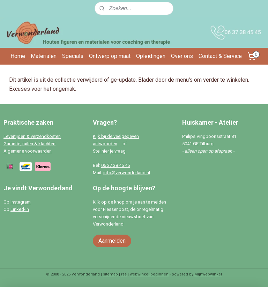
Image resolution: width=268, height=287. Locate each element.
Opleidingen (150, 56)
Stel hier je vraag (109, 151)
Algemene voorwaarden (27, 151)
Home (17, 56)
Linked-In (19, 209)
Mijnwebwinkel (208, 274)
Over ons (182, 56)
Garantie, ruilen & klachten (29, 143)
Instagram (20, 202)
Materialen (44, 56)
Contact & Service (220, 56)
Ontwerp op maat (110, 56)
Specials (72, 56)
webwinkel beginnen (149, 274)
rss (124, 274)
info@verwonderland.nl (126, 172)
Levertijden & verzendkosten (32, 136)
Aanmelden (112, 240)
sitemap (110, 274)
